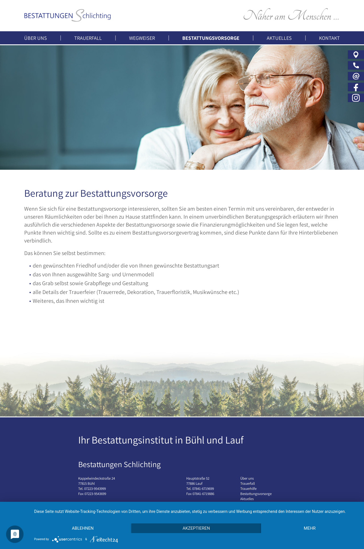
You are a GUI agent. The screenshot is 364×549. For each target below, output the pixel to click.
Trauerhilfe (248, 488)
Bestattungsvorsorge (256, 493)
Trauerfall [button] (88, 38)
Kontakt (329, 38)
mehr (310, 528)
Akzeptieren (196, 528)
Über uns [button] (35, 38)
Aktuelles (279, 38)
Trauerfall (247, 483)
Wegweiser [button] (142, 38)
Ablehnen (83, 528)
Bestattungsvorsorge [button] (210, 38)
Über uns (247, 478)
